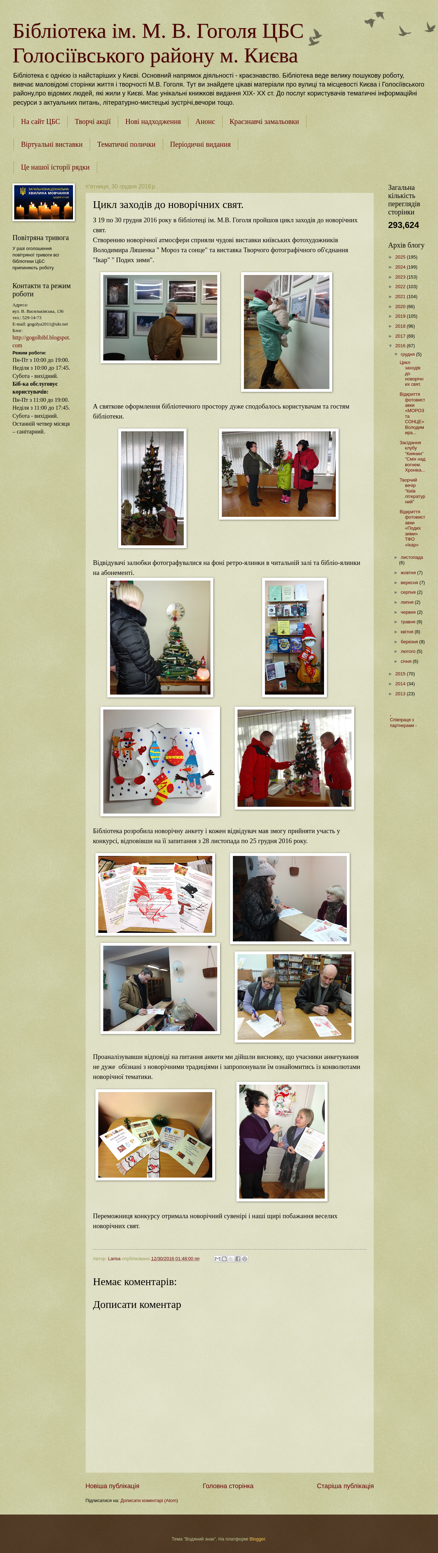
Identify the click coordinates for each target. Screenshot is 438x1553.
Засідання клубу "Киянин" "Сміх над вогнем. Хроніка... (412, 456)
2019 (401, 316)
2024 (401, 267)
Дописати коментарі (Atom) (149, 1500)
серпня (409, 592)
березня (410, 641)
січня (407, 661)
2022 (401, 286)
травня (409, 621)
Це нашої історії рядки (55, 167)
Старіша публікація (345, 1486)
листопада (412, 557)
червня (409, 612)
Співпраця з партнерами (402, 722)
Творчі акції (93, 121)
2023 (401, 277)
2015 (401, 673)
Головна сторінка (228, 1486)
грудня (408, 354)
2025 (401, 257)
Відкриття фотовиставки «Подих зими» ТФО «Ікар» (412, 528)
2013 (401, 693)
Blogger (257, 1539)
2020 (401, 306)
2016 (401, 345)
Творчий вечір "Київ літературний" (412, 491)
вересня (410, 582)
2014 (401, 683)
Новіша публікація (112, 1486)
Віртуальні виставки (52, 144)
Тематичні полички (126, 144)
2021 (401, 296)
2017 (401, 336)
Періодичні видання (200, 144)
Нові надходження (153, 121)
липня (407, 602)
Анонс (205, 121)
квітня (407, 631)
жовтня (409, 572)
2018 (401, 326)
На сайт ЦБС (40, 121)
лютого (409, 651)
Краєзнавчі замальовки (264, 121)
